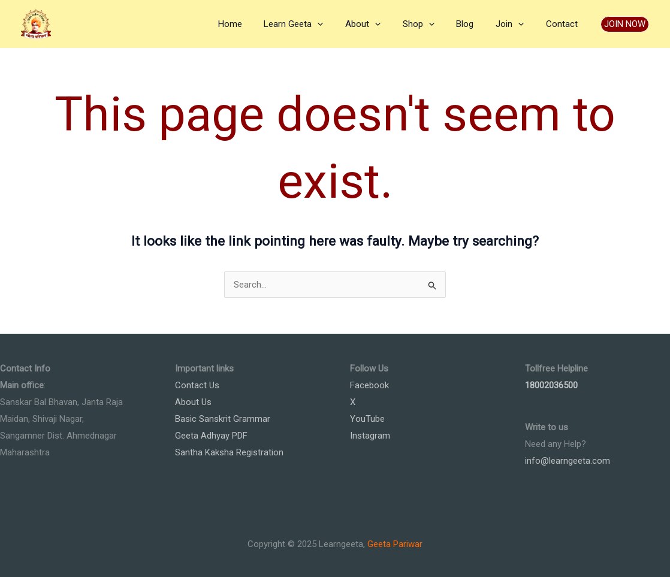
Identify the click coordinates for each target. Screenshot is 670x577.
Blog (475, 24)
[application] (339, 24)
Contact (564, 24)
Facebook (369, 385)
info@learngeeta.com (567, 460)
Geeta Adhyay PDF (211, 435)
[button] (624, 24)
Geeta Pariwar (394, 544)
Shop (432, 24)
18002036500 (551, 385)
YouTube (367, 418)
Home (256, 24)
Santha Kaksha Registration (229, 452)
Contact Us (197, 385)
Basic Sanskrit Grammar (222, 418)
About (381, 24)
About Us (193, 402)
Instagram (370, 435)
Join (516, 24)
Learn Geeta (315, 24)
